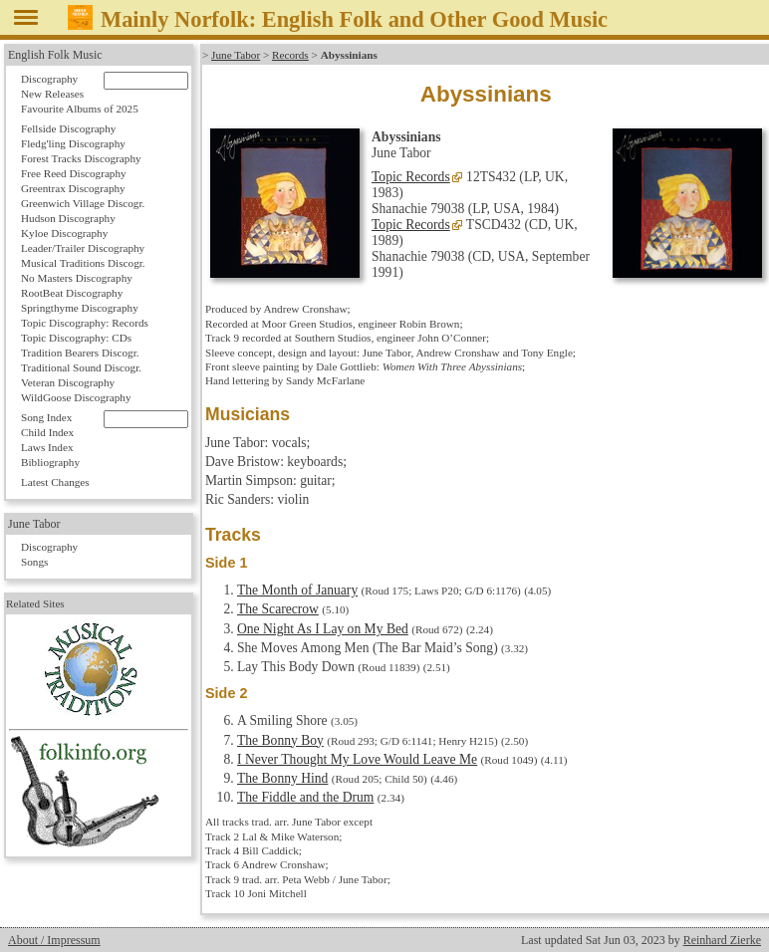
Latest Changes (55, 482)
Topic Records (411, 176)
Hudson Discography (68, 218)
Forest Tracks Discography (81, 158)
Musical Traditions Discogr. (83, 263)
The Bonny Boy (280, 740)
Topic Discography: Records (84, 323)
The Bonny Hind (282, 778)
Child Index (47, 432)
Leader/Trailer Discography (82, 248)
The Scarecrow (278, 608)
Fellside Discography (68, 128)
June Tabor (235, 55)
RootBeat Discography (72, 293)
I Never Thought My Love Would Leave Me (357, 759)
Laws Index (47, 447)
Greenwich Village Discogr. (82, 203)
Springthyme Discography (79, 308)
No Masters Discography (76, 278)
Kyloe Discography (64, 233)
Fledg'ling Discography (73, 143)
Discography (49, 79)
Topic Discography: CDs (76, 338)
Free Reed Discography (74, 173)
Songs (34, 562)
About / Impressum (54, 940)
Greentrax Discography (73, 188)
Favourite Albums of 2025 (79, 109)
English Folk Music (55, 55)
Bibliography (50, 462)
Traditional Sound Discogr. (81, 367)
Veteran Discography (68, 382)
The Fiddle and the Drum (305, 797)
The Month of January (297, 590)
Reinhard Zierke (722, 940)
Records (290, 55)
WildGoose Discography (75, 397)
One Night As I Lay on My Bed (322, 628)
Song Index (46, 417)
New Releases (52, 94)
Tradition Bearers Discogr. (80, 352)
